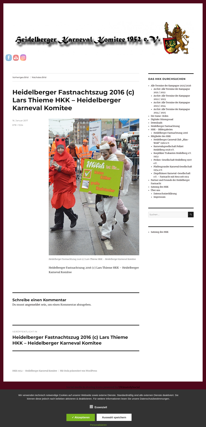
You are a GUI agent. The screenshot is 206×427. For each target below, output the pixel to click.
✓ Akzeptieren (81, 417)
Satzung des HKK (159, 187)
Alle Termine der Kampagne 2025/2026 (171, 85)
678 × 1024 (17, 125)
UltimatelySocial (129, 387)
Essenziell (98, 407)
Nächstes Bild (39, 77)
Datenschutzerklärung (165, 193)
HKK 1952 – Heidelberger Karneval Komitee (34, 370)
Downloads (156, 122)
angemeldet (32, 304)
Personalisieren (98, 424)
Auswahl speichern (114, 417)
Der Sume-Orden (159, 116)
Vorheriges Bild (20, 77)
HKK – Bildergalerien (162, 129)
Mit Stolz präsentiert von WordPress (78, 370)
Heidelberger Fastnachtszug (165, 126)
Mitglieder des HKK (161, 136)
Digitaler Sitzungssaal (162, 119)
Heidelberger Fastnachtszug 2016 (171, 133)
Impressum (159, 197)
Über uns (155, 190)
